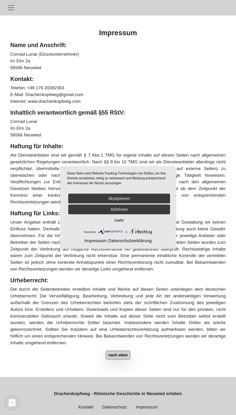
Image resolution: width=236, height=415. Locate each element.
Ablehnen (119, 209)
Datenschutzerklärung (130, 240)
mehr (119, 220)
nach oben (118, 355)
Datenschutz (114, 407)
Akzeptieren (119, 198)
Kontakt (85, 407)
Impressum (147, 407)
